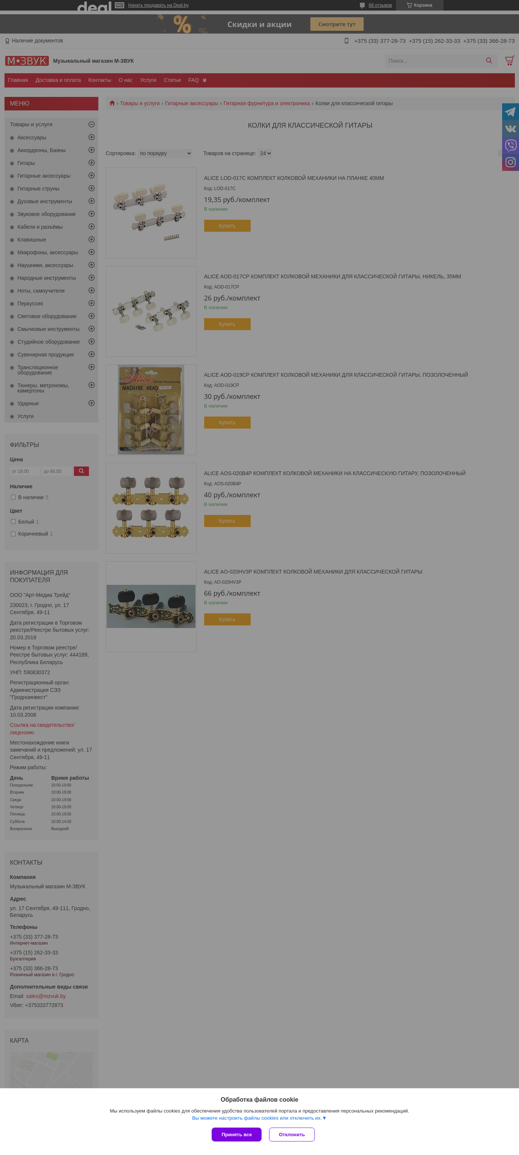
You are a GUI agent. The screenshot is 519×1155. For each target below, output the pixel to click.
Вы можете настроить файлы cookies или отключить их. (257, 1118)
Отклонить (292, 1134)
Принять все (236, 1134)
